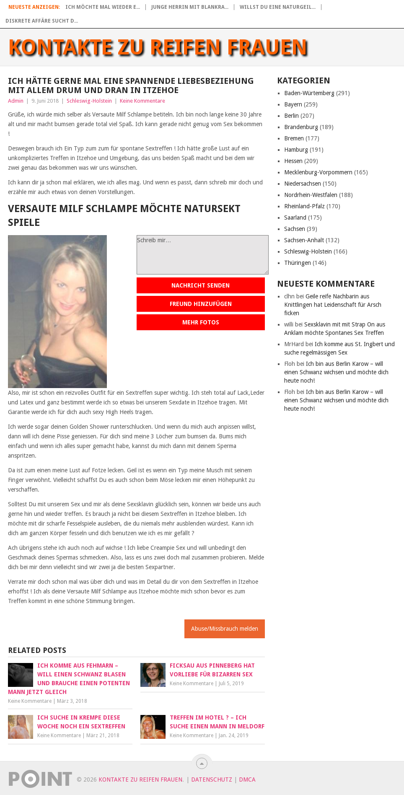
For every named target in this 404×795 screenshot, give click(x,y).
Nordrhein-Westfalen (310, 195)
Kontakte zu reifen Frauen (158, 47)
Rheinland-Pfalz (304, 206)
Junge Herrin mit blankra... (189, 7)
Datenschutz (211, 779)
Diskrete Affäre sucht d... (41, 21)
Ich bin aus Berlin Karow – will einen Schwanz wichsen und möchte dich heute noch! (336, 372)
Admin (15, 101)
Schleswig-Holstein (89, 101)
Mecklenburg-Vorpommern (318, 172)
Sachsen (294, 228)
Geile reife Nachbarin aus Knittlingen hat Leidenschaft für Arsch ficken (332, 304)
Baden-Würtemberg (309, 93)
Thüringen (297, 262)
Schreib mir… (203, 254)
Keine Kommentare (142, 101)
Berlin (291, 115)
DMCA (247, 779)
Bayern (293, 104)
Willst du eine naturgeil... (278, 7)
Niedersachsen (302, 183)
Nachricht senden (200, 285)
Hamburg (296, 149)
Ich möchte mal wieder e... (102, 7)
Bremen (294, 138)
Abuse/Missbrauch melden (224, 628)
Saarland (295, 217)
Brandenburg (301, 127)
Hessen (293, 161)
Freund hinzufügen (201, 303)
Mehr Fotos (200, 322)
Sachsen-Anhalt (304, 240)
